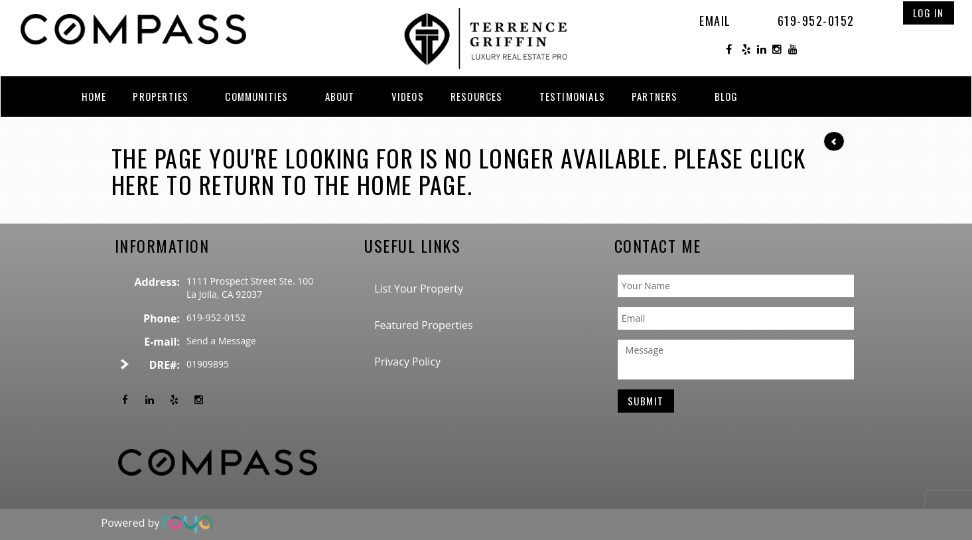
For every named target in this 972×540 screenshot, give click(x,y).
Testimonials (572, 96)
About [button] (340, 96)
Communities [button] (256, 96)
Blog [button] (726, 96)
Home (94, 96)
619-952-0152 (816, 20)
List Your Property (418, 288)
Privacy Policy (407, 361)
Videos (407, 96)
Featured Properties (423, 325)
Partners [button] (655, 96)
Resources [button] (477, 96)
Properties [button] (160, 96)
